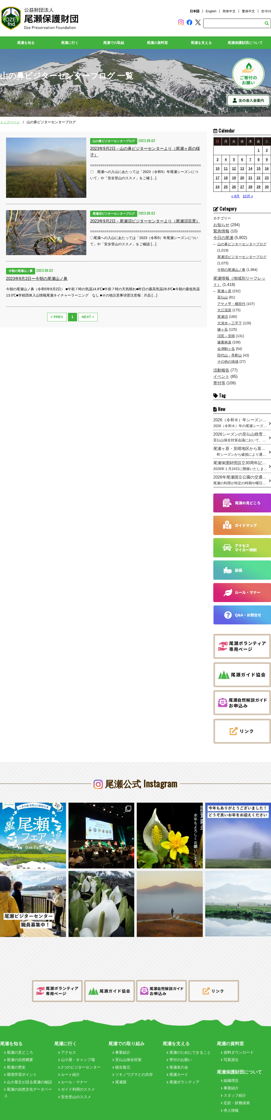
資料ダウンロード (237, 1045)
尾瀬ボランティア (183, 1075)
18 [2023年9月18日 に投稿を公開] (226, 178)
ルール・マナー (72, 1075)
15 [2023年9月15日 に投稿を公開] (259, 169)
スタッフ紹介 (233, 1088)
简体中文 (229, 11)
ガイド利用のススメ (76, 1082)
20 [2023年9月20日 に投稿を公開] (242, 178)
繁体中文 (248, 11)
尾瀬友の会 (177, 1060)
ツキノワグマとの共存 (132, 1068)
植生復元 (121, 1060)
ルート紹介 (69, 1068)
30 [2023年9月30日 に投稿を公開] (267, 187)
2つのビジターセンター (79, 1060)
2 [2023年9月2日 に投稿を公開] (267, 150)
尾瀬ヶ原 (224, 291)
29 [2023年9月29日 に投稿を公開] (259, 187)
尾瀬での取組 (113, 43)
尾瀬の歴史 (15, 1060)
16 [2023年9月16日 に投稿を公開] (267, 169)
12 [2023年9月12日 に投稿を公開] (234, 169)
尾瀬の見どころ (18, 1045)
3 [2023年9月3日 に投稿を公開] (218, 159)
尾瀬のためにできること (189, 1045)
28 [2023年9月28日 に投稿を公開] (250, 187)
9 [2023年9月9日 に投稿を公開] (267, 159)
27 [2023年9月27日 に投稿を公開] (242, 187)
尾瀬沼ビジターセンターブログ (241, 257)
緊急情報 (221, 231)
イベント (221, 377)
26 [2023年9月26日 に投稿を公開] (234, 187)
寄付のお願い (179, 1053)
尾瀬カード (177, 1068)
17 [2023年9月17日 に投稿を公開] (218, 178)
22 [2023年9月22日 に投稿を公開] (259, 178)
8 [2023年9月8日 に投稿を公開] (258, 159)
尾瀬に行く (70, 43)
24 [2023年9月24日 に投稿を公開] (218, 187)
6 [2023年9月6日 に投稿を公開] (242, 159)
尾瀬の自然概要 (18, 1053)
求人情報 (230, 1103)
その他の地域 (227, 362)
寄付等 (219, 383)
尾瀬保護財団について (245, 43)
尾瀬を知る (26, 43)
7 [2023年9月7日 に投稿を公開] (250, 159)
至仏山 (222, 298)
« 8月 (235, 196)
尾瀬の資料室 (157, 43)
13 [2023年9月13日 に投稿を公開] (242, 169)
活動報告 (221, 370)
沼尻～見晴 (226, 336)
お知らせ (221, 225)
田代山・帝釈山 (229, 355)
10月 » (248, 196)
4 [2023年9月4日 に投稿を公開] (226, 159)
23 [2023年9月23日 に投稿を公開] (267, 178)
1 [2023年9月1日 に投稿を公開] (258, 150)
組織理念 (230, 1074)
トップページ (10, 122)
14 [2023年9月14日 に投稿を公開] (250, 169)
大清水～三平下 (229, 323)
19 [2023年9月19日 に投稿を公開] (234, 178)
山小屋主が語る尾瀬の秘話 (28, 1075)
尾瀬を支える (201, 43)
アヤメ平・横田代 (231, 304)
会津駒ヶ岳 (226, 349)
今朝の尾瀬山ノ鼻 (231, 270)
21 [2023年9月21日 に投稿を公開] (250, 178)
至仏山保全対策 (127, 1053)
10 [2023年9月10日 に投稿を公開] (218, 169)
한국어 (266, 11)
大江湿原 (224, 310)
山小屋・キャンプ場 (76, 1053)
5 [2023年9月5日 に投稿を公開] (234, 159)
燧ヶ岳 (222, 330)
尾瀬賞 (119, 1075)
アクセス (67, 1045)
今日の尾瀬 (223, 237)
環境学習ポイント (20, 1068)
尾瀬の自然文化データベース (28, 1085)
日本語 (194, 11)
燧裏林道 (224, 342)
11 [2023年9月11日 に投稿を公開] (226, 169)
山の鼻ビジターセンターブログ (241, 244)
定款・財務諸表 (235, 1096)
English (211, 11)
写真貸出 (230, 1053)
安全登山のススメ (74, 1090)
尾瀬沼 (222, 317)
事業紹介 (121, 1045)
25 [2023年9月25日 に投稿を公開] (226, 187)
